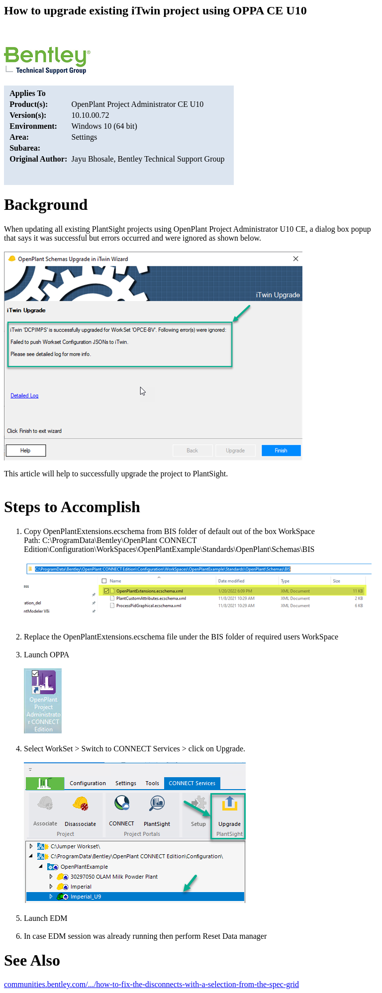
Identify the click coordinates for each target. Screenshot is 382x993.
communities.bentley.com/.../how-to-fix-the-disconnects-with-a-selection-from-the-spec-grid (151, 984)
